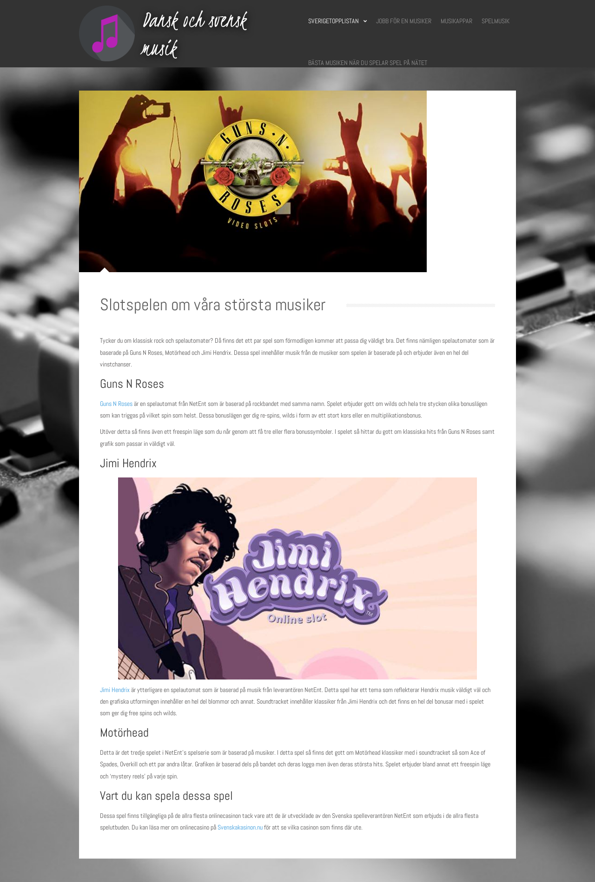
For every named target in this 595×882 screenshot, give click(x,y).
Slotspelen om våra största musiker (212, 304)
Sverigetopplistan (337, 21)
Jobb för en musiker (403, 21)
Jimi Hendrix (115, 690)
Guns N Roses (116, 403)
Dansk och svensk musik (194, 34)
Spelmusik (495, 21)
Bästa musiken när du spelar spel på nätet (367, 63)
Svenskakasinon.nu (241, 827)
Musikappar (456, 21)
